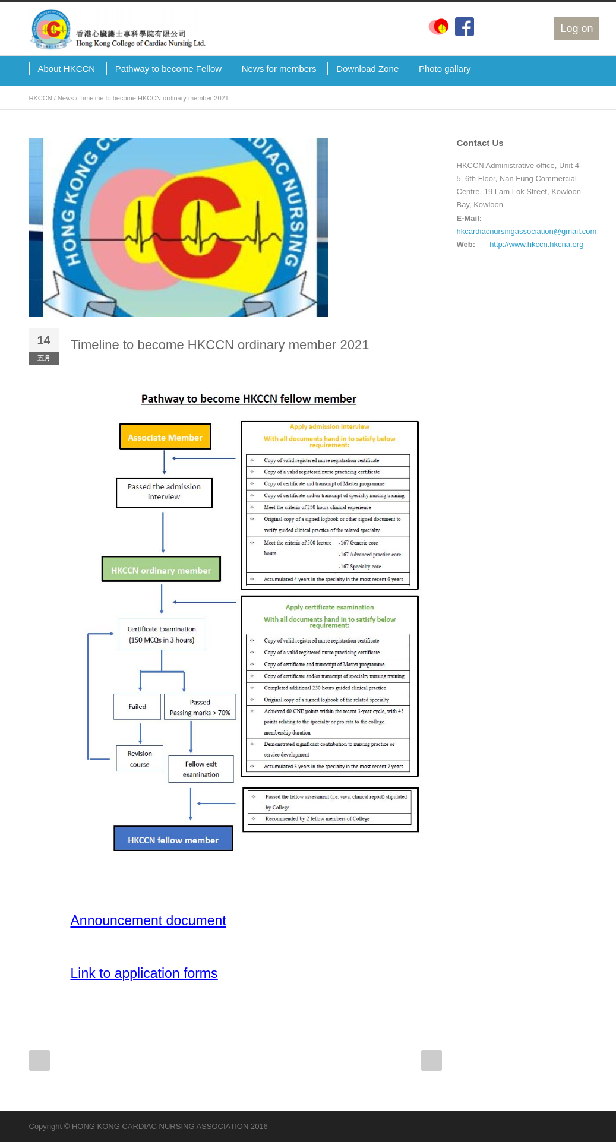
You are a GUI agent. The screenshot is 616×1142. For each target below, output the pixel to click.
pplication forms (169, 973)
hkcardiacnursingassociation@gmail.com (527, 231)
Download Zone (367, 69)
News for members (279, 69)
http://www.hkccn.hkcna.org (536, 244)
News (66, 98)
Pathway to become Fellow (168, 69)
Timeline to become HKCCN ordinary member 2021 (220, 344)
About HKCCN (67, 69)
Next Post (431, 1060)
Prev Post (39, 1060)
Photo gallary (445, 69)
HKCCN (40, 98)
